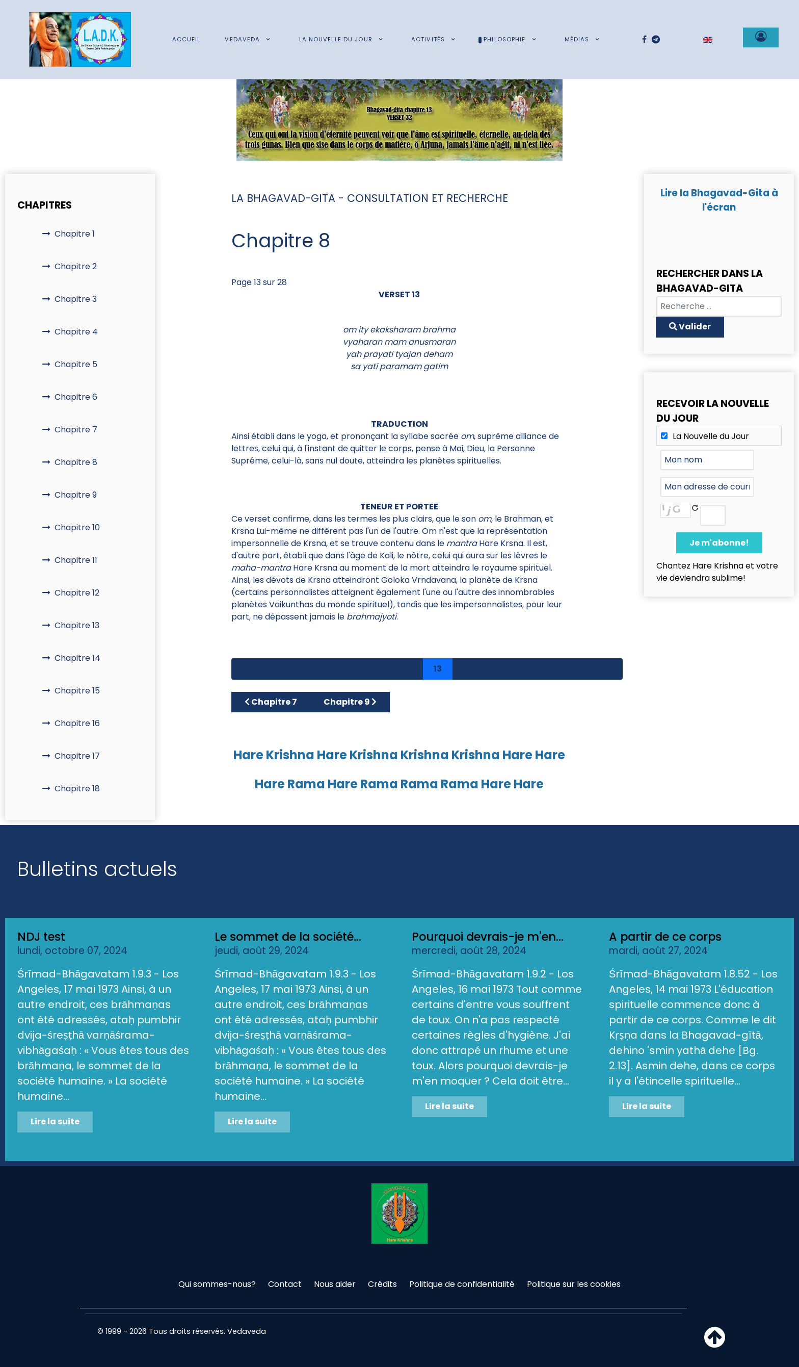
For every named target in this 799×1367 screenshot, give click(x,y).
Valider (690, 326)
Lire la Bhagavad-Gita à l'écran (719, 200)
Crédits (382, 1284)
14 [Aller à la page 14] (467, 669)
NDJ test (41, 936)
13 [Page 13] (438, 669)
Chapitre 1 (75, 234)
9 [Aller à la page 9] (324, 669)
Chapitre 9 (76, 495)
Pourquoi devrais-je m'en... (488, 936)
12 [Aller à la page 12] (409, 669)
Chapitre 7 (76, 429)
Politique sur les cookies (574, 1284)
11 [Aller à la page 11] (381, 669)
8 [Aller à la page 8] (298, 669)
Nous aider (335, 1284)
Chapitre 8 (76, 462)
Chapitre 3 (76, 299)
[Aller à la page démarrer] (245, 669)
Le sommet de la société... (288, 936)
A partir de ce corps (665, 936)
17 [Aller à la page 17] (555, 669)
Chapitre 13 (77, 625)
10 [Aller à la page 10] (352, 669)
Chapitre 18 (77, 788)
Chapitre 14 (77, 658)
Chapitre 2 (76, 266)
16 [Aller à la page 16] (525, 669)
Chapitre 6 (76, 397)
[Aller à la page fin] (608, 669)
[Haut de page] (714, 1343)
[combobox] (719, 306)
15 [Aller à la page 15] (496, 669)
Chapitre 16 (77, 723)
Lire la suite (55, 1121)
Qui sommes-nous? (217, 1284)
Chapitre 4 (76, 332)
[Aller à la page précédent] (272, 669)
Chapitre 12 (77, 593)
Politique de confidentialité (462, 1284)
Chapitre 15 (77, 691)
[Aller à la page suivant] (582, 669)
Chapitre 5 (76, 364)
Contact (285, 1284)
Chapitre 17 (77, 756)
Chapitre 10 (77, 527)
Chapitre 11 (76, 560)
